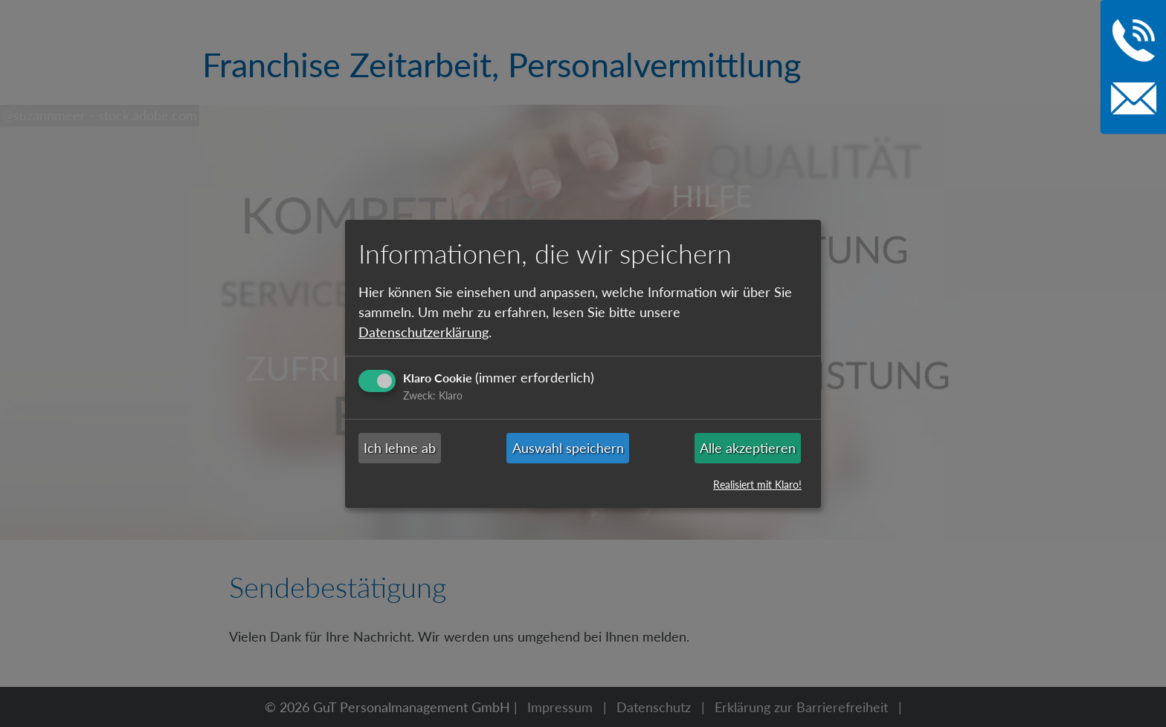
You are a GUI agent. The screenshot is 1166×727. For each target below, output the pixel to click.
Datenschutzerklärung (423, 332)
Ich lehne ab (400, 448)
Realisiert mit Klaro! (757, 484)
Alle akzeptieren (748, 448)
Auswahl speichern (568, 448)
